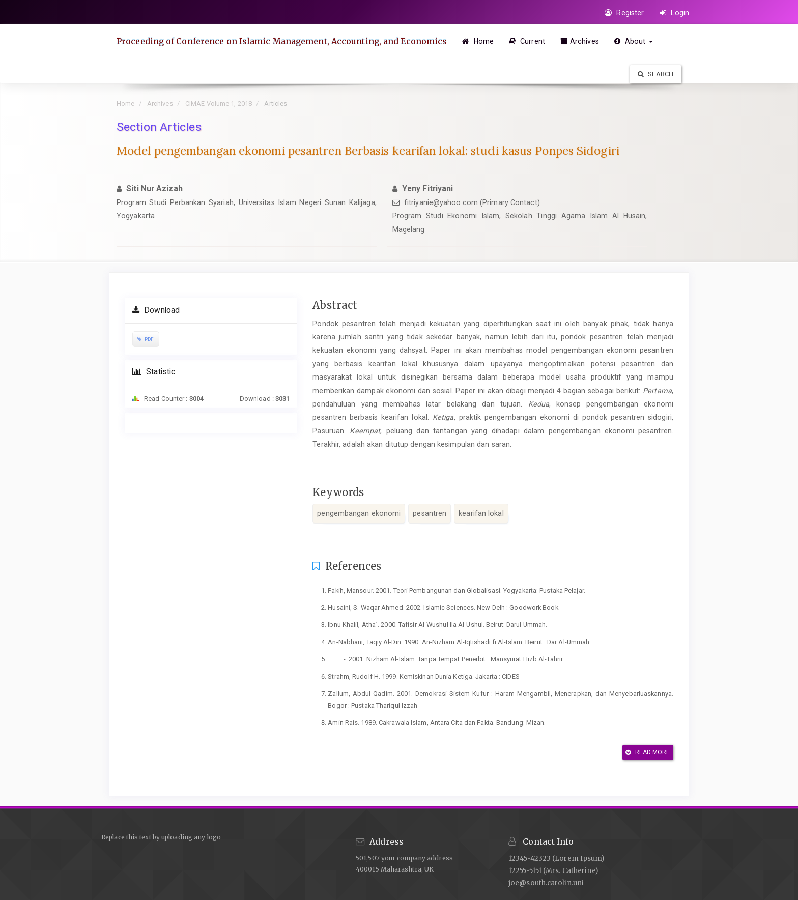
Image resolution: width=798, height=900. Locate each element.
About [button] (633, 41)
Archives (579, 41)
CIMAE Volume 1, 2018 (218, 103)
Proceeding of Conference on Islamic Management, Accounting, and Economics (282, 41)
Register (624, 13)
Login (674, 13)
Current (527, 41)
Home (478, 41)
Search (655, 74)
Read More (647, 752)
